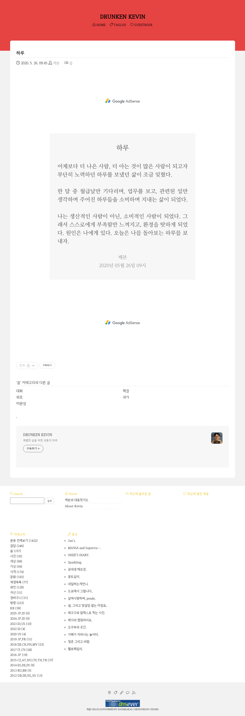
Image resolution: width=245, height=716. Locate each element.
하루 (20, 53)
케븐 (89, 709)
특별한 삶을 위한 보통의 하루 (40, 440)
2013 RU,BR (20, 670)
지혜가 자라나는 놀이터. (83, 634)
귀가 (126, 397)
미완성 (21, 403)
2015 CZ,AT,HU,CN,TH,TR (31, 660)
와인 (17, 587)
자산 (16, 592)
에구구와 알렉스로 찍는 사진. (86, 613)
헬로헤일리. (75, 649)
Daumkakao (125, 709)
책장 (126, 391)
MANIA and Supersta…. (84, 548)
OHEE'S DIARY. (78, 555)
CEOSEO (154, 709)
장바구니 (19, 598)
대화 (19, 391)
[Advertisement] (122, 101)
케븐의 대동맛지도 (76, 500)
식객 (17, 572)
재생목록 (19, 582)
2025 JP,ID (20, 613)
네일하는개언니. (78, 584)
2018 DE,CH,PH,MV (27, 644)
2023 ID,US (21, 624)
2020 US (18, 634)
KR (15, 608)
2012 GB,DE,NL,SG (26, 675)
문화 (17, 577)
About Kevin (74, 506)
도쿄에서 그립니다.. (80, 591)
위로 (19, 397)
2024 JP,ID (20, 618)
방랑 (17, 603)
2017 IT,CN (21, 650)
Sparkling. (75, 562)
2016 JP (19, 655)
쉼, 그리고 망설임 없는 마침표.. (88, 605)
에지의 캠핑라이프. (80, 620)
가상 (16, 566)
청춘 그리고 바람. (79, 642)
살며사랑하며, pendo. (82, 598)
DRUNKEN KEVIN (122, 16)
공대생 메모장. (77, 569)
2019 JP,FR (21, 639)
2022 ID (17, 629)
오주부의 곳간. (77, 627)
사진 (16, 556)
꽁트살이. (74, 577)
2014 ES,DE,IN (22, 665)
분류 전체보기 (24, 540)
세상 (16, 561)
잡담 (17, 546)
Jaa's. (72, 540)
